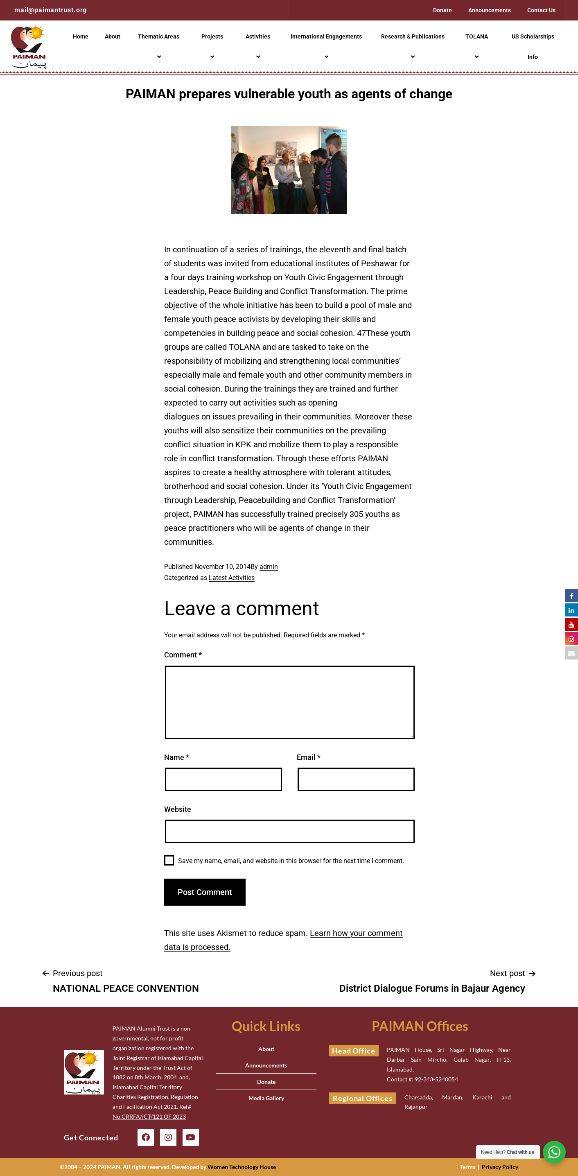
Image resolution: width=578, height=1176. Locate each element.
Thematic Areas (160, 46)
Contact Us (541, 10)
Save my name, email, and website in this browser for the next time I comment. (291, 861)
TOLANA (477, 46)
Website (177, 809)
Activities (259, 46)
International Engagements (327, 46)
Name (176, 757)
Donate (442, 10)
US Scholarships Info (533, 46)
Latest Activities (232, 578)
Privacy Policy (500, 1166)
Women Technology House (242, 1166)
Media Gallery (266, 1097)
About (112, 36)
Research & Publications (414, 46)
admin (269, 567)
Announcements (489, 10)
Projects (213, 46)
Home (80, 36)
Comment (183, 654)
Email (309, 757)
